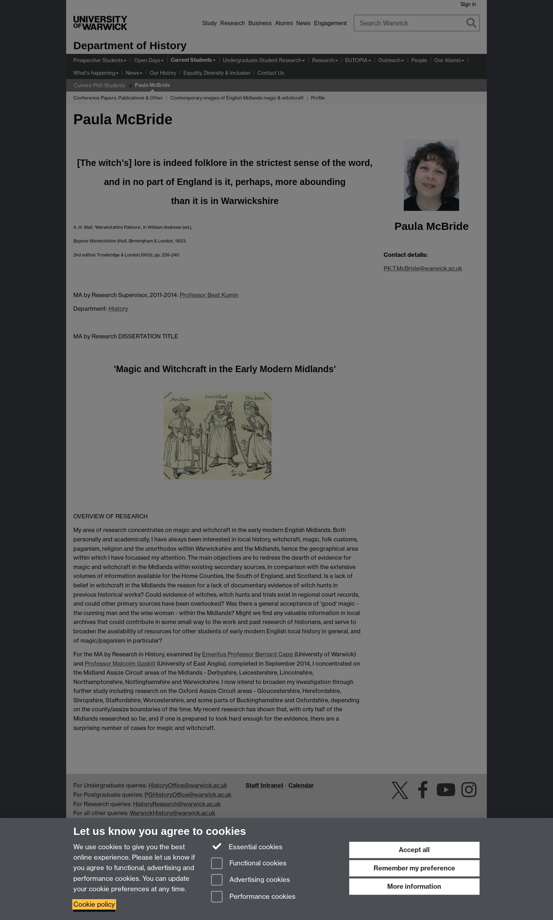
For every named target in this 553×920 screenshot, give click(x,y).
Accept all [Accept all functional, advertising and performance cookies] (414, 850)
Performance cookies (253, 897)
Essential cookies (247, 846)
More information (414, 886)
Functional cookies (249, 863)
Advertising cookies (250, 880)
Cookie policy (94, 904)
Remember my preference (414, 868)
